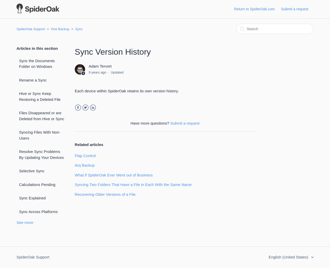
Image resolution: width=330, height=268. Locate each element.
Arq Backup (85, 165)
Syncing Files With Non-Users (39, 135)
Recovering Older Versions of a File (105, 194)
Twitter (85, 107)
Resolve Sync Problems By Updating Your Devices (41, 154)
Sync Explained (32, 198)
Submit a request (294, 9)
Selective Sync (31, 171)
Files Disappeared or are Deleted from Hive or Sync (41, 116)
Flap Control (85, 155)
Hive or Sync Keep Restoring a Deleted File (40, 96)
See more (24, 222)
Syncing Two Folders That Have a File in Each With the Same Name (133, 184)
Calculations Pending (37, 184)
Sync (79, 29)
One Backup (60, 29)
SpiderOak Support (30, 29)
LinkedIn (93, 107)
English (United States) (289, 257)
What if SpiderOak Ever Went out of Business (114, 175)
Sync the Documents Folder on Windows (37, 64)
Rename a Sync (33, 80)
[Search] (275, 29)
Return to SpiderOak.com (254, 9)
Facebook (78, 107)
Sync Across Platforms (38, 211)
